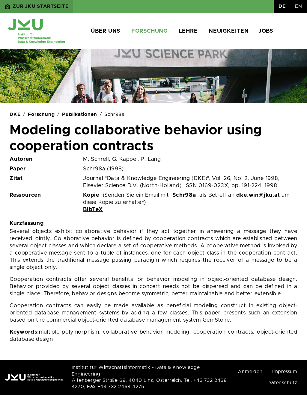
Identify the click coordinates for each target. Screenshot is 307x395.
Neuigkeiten (229, 31)
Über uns (105, 31)
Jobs (265, 31)
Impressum (284, 371)
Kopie (91, 195)
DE (282, 6)
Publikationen (79, 114)
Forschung (149, 31)
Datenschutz (282, 382)
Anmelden (250, 371)
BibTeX (93, 209)
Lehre (188, 31)
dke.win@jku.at (258, 195)
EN (298, 6)
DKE (15, 114)
